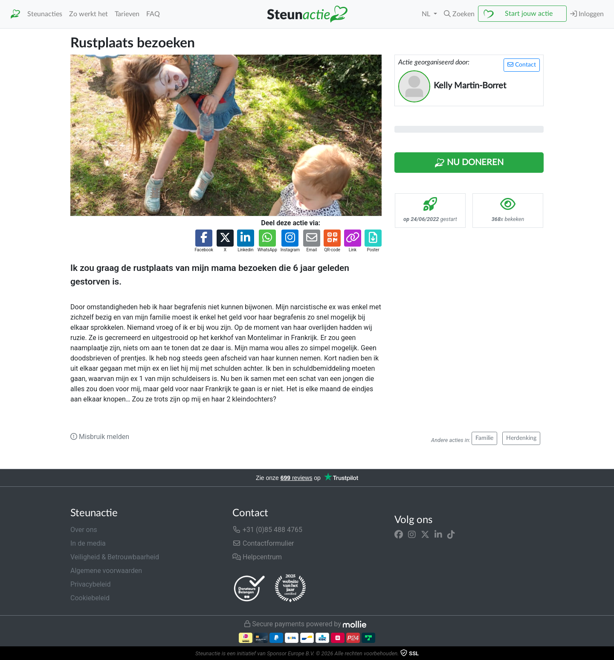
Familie (484, 438)
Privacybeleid (90, 584)
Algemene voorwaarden (106, 571)
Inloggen (587, 13)
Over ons (83, 530)
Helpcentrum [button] (257, 557)
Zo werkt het (88, 14)
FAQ (153, 14)
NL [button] (427, 14)
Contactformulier (263, 543)
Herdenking (521, 438)
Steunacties (44, 14)
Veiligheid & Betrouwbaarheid (114, 557)
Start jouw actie (529, 13)
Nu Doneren (469, 163)
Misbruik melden (99, 437)
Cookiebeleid (90, 598)
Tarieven (127, 14)
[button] (459, 14)
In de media (88, 543)
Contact (521, 64)
